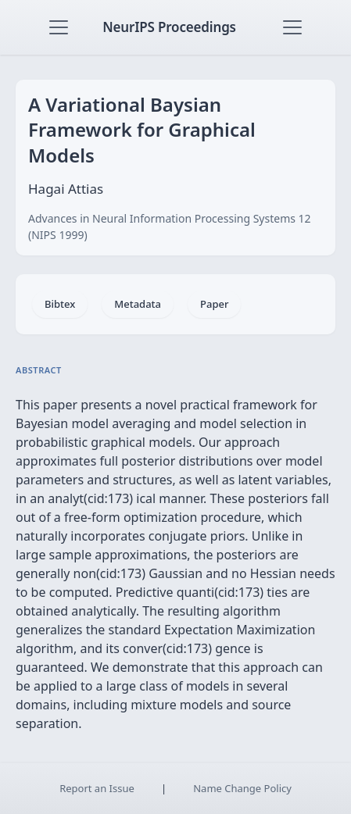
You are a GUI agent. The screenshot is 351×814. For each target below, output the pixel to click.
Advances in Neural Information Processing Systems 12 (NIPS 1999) (169, 226)
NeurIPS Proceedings (169, 27)
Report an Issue (96, 788)
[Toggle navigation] (59, 27)
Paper (214, 304)
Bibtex (60, 304)
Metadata (137, 304)
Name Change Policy (242, 788)
